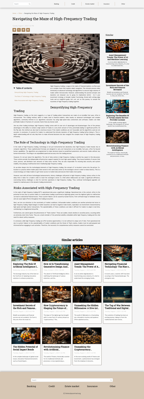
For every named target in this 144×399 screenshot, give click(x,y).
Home (14, 13)
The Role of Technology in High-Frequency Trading (30, 96)
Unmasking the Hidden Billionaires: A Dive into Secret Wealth (86, 308)
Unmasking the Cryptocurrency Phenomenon (82, 349)
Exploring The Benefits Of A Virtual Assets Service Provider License (117, 117)
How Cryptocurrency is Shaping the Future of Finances (56, 308)
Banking (56, 4)
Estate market (89, 4)
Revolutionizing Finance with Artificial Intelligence (117, 148)
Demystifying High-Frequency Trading (26, 92)
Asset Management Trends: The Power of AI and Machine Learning (117, 57)
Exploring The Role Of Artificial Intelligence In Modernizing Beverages (25, 267)
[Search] (22, 4)
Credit (73, 4)
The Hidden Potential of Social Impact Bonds (25, 348)
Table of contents (24, 88)
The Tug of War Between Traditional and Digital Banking (117, 308)
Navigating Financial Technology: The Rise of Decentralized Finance (117, 267)
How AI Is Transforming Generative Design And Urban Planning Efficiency (56, 268)
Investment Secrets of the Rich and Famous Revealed (117, 87)
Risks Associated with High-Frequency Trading (29, 100)
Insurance (106, 4)
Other (123, 4)
